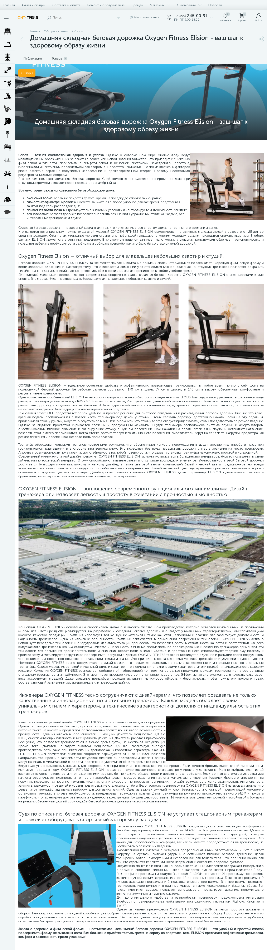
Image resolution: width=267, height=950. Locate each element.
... (229, 5)
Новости (215, 5)
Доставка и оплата (66, 5)
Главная (9, 5)
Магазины (160, 5)
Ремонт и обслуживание (106, 5)
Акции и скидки (33, 5)
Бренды (137, 5)
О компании (189, 5)
